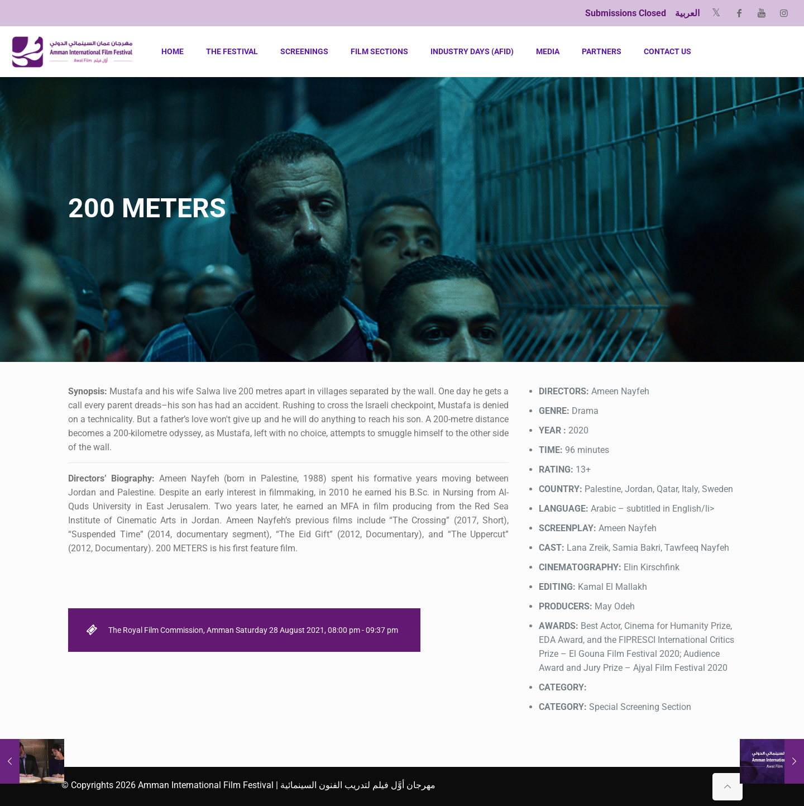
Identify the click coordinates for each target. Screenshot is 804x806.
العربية (687, 13)
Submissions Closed (625, 13)
